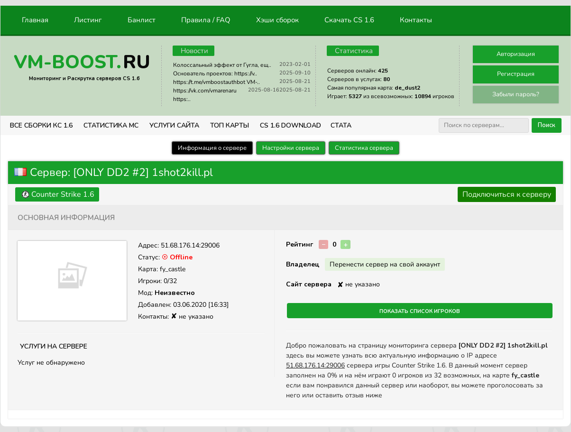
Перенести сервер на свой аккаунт (385, 264)
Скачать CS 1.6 (349, 20)
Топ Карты (229, 125)
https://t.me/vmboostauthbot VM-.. (216, 82)
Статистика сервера (364, 148)
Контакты (416, 20)
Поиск (546, 125)
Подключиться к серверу (506, 194)
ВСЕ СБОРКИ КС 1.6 (41, 125)
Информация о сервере (212, 148)
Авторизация (516, 54)
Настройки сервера (290, 148)
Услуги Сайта (174, 125)
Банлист (142, 20)
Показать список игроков (419, 310)
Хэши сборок (277, 20)
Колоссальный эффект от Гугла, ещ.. (222, 65)
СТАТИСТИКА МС (110, 125)
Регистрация (515, 74)
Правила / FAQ (205, 20)
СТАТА (341, 125)
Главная (35, 20)
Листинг (88, 20)
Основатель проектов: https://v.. (215, 73)
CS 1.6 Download (290, 125)
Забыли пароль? (515, 94)
